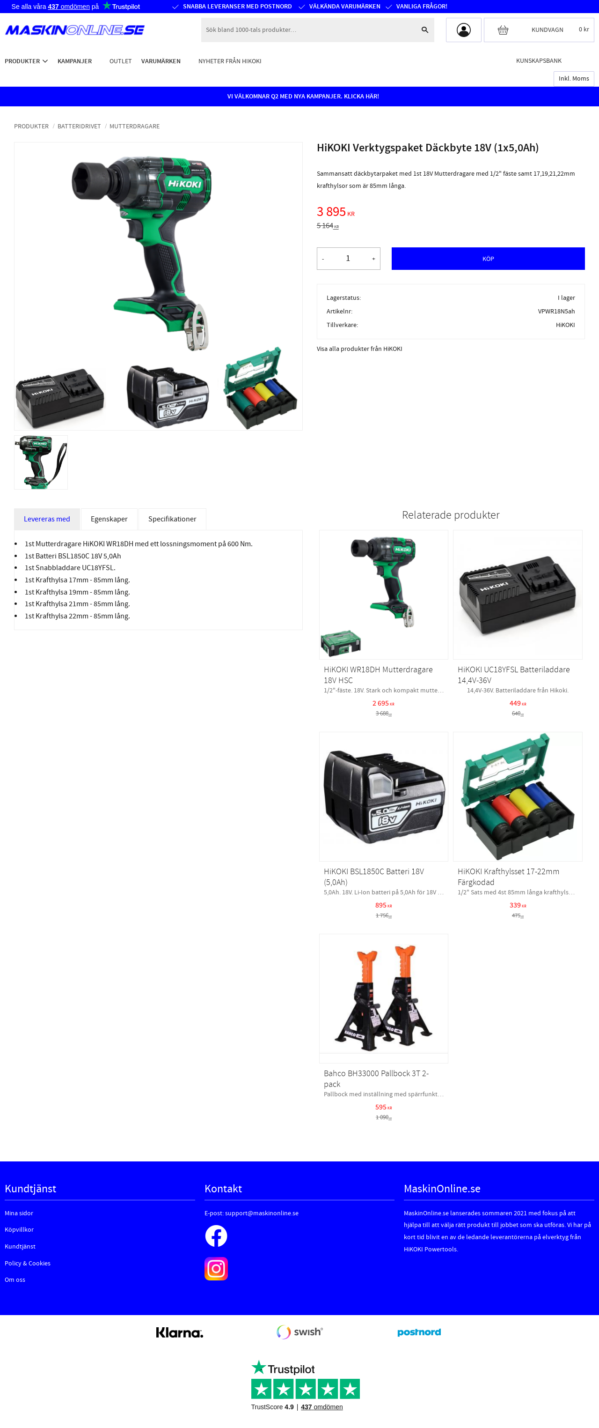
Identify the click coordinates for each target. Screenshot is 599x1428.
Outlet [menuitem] (121, 61)
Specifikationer (172, 519)
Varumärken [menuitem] (161, 61)
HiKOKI (565, 324)
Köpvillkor (19, 1230)
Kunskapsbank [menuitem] (539, 60)
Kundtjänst (20, 1246)
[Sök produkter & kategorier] (308, 30)
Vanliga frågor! (421, 6)
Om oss (15, 1280)
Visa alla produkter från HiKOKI (359, 349)
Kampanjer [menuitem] (75, 61)
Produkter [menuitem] (22, 61)
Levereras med (47, 519)
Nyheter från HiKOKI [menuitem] (230, 61)
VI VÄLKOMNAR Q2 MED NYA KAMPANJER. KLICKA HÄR (302, 96)
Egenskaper (109, 519)
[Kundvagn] (539, 30)
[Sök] (425, 30)
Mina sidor (19, 1213)
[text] (451, 213)
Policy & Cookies (28, 1263)
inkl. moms (574, 78)
